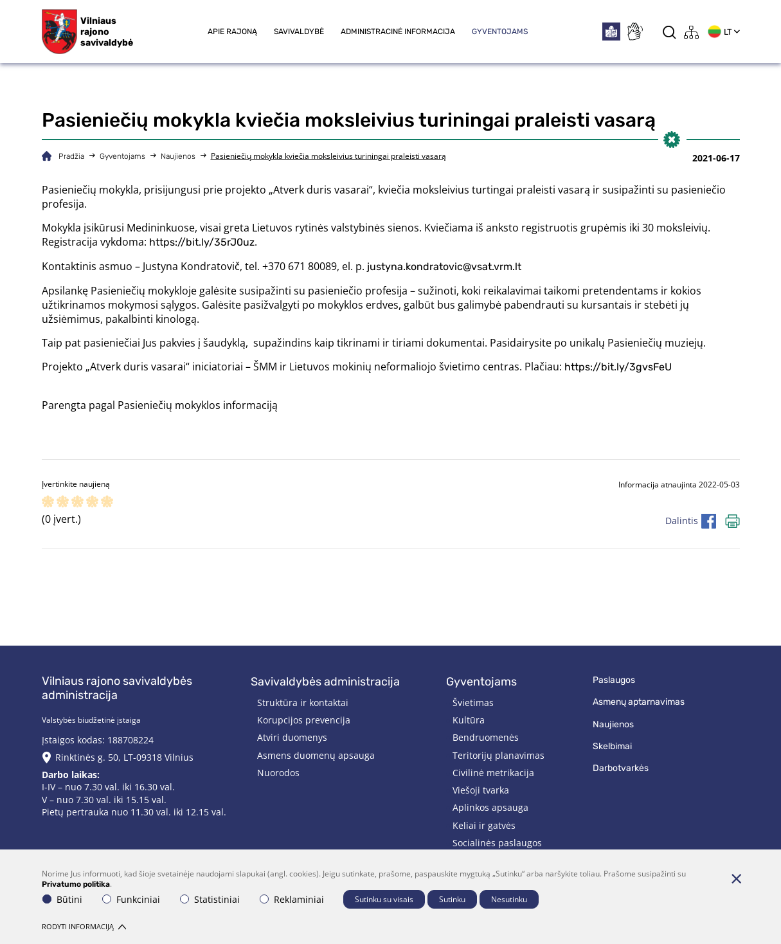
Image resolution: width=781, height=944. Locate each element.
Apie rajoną (232, 31)
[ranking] (107, 502)
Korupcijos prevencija (303, 720)
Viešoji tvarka (481, 790)
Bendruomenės (486, 737)
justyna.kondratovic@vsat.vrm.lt (444, 266)
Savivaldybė (299, 31)
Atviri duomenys (292, 737)
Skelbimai (612, 746)
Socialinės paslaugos (497, 843)
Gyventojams (500, 31)
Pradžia (71, 156)
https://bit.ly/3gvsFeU (618, 367)
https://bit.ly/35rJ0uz (202, 242)
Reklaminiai (292, 899)
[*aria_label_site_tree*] (691, 32)
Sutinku (452, 899)
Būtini (62, 899)
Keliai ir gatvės (484, 825)
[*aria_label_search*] (669, 32)
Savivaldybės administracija (325, 682)
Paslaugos (614, 680)
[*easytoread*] (611, 32)
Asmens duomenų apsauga (316, 755)
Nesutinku (509, 899)
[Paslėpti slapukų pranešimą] (736, 878)
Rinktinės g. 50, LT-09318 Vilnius (124, 757)
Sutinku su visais (384, 899)
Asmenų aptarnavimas (639, 701)
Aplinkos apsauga (490, 807)
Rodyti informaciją (84, 926)
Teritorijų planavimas (498, 755)
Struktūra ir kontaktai (302, 702)
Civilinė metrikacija (493, 773)
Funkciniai (131, 899)
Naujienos (178, 156)
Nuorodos (278, 773)
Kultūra (469, 720)
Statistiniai (210, 899)
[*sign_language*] (634, 32)
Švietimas (473, 702)
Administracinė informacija (398, 31)
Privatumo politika (76, 884)
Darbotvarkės (621, 768)
